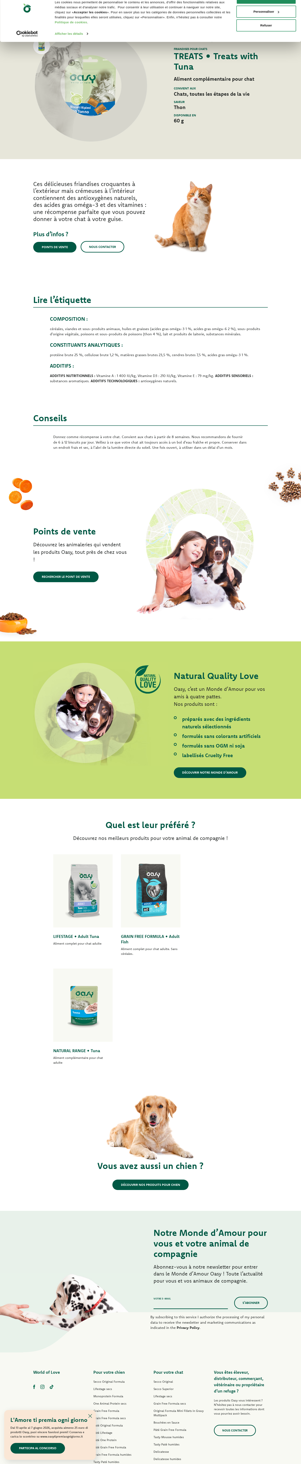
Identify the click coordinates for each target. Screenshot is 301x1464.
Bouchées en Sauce (166, 1314)
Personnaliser (266, 24)
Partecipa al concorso (37, 1448)
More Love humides (167, 1379)
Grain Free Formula (106, 1302)
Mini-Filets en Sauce (107, 1360)
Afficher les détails (69, 46)
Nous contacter (102, 247)
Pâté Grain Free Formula (109, 1338)
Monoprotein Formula (108, 1287)
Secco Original (163, 1273)
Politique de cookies (71, 35)
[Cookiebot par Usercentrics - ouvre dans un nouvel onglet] (27, 47)
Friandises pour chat (167, 1387)
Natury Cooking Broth (168, 1365)
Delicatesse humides (167, 1350)
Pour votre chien (109, 1263)
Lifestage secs (102, 1280)
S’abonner (251, 1194)
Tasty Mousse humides (169, 1328)
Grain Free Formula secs (109, 1309)
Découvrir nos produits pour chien (150, 1076)
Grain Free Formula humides (112, 1346)
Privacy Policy (188, 1218)
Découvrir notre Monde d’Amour (210, 772)
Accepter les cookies (266, 11)
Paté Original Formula (108, 1316)
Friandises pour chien (107, 1382)
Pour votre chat (168, 1263)
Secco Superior (164, 1280)
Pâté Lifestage (102, 1324)
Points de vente (55, 247)
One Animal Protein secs (109, 1295)
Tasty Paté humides (106, 1353)
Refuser (266, 38)
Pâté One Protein (105, 1331)
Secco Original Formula (109, 1273)
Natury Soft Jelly (104, 1368)
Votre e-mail (162, 1189)
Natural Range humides (108, 1375)
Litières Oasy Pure (166, 1394)
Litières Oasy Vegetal (168, 1401)
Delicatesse (161, 1343)
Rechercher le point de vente (66, 577)
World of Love (46, 1263)
